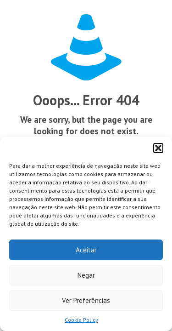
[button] (158, 148)
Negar (86, 275)
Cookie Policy (81, 319)
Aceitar (86, 249)
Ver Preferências (86, 300)
